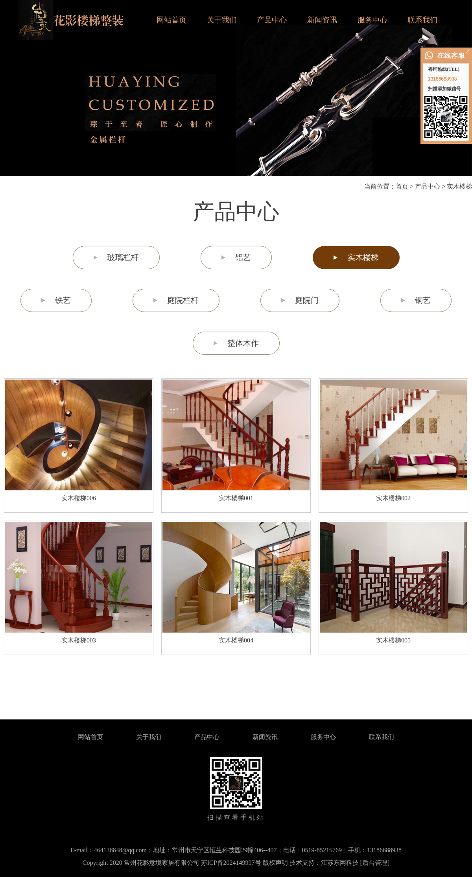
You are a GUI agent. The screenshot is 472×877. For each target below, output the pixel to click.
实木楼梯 (459, 186)
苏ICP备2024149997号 (231, 862)
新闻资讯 (322, 20)
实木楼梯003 (78, 640)
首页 (402, 186)
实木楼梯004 (236, 640)
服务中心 (372, 20)
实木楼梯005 (393, 640)
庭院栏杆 (183, 300)
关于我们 (222, 20)
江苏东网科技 (340, 862)
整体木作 (243, 343)
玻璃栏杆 (123, 257)
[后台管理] (375, 862)
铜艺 (423, 300)
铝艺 (243, 257)
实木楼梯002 (393, 498)
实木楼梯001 (236, 498)
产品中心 (272, 20)
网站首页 (171, 20)
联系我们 (422, 20)
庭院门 (307, 300)
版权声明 (275, 862)
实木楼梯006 (78, 498)
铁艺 (63, 300)
